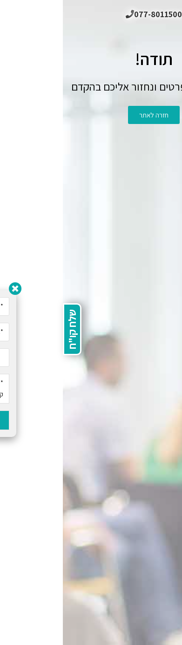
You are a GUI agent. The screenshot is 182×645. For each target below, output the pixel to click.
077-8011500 (91, 14)
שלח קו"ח (9, 329)
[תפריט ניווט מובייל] (168, 14)
